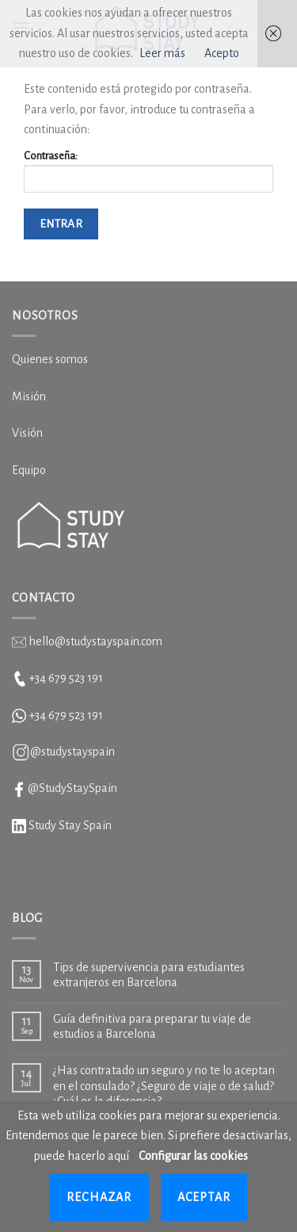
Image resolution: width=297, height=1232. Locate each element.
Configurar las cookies (193, 1156)
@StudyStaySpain (72, 788)
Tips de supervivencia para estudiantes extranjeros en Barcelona (149, 975)
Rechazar (99, 1197)
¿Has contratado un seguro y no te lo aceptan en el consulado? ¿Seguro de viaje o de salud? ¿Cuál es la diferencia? (164, 1085)
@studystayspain (72, 751)
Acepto (221, 53)
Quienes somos (50, 359)
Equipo (29, 470)
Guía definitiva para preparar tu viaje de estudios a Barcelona (152, 1026)
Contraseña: (148, 171)
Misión (29, 396)
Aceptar (203, 1197)
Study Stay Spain (70, 825)
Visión (27, 433)
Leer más (162, 53)
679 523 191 (75, 715)
